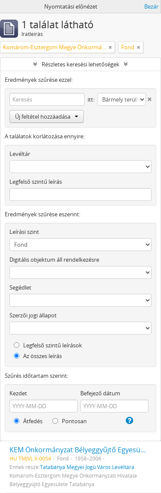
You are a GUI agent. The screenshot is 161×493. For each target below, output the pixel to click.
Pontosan (69, 421)
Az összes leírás (38, 356)
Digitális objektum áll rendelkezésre (54, 259)
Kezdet (18, 393)
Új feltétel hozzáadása (46, 116)
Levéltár (19, 154)
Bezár (151, 6)
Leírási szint (24, 232)
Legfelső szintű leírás (35, 181)
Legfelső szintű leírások (48, 345)
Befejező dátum (100, 393)
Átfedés (28, 421)
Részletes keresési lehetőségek (80, 64)
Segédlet (20, 287)
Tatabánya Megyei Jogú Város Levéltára (87, 466)
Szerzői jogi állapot (33, 315)
